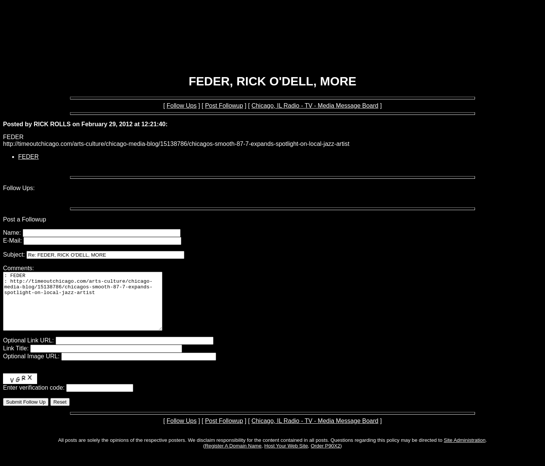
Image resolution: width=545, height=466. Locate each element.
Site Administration (465, 451)
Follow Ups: (19, 188)
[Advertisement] (272, 48)
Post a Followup (24, 219)
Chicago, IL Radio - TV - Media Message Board (314, 105)
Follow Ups (181, 105)
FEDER (28, 156)
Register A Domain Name (233, 457)
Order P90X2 (325, 457)
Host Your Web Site (286, 457)
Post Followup (224, 105)
